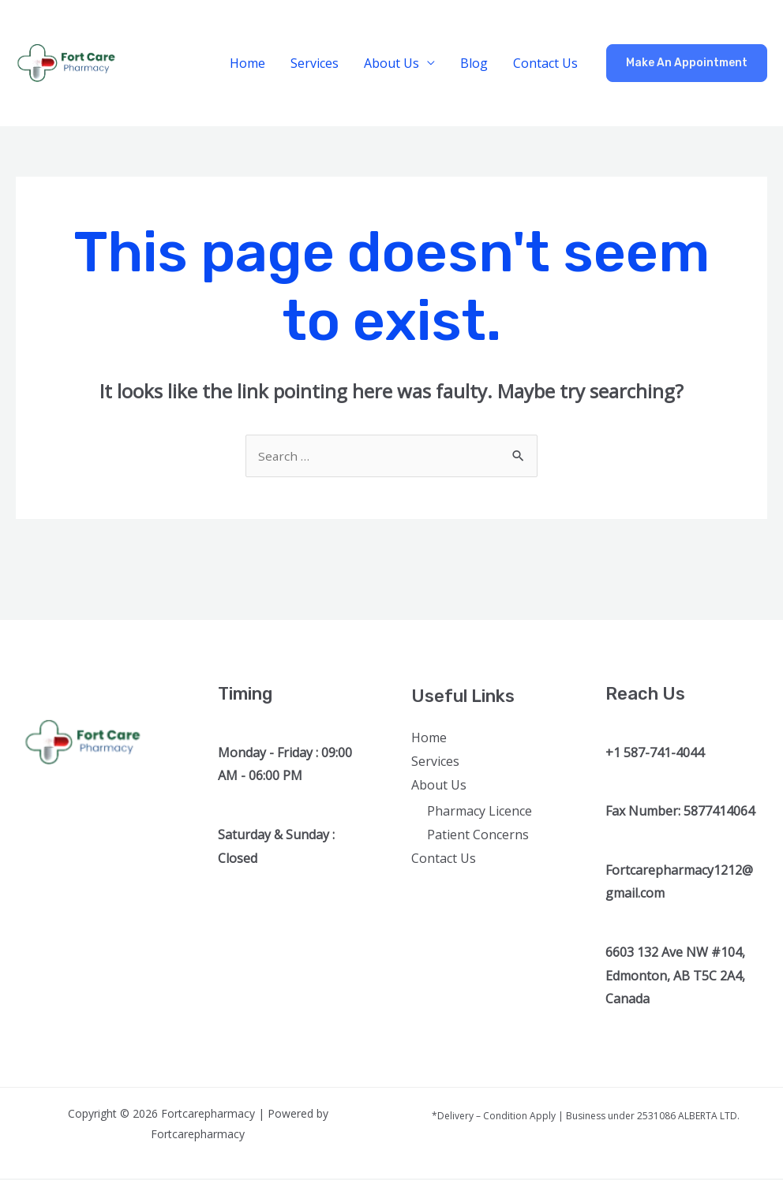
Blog (474, 63)
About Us (391, 63)
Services (314, 63)
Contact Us (545, 63)
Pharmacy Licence (479, 812)
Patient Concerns (478, 836)
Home (247, 63)
